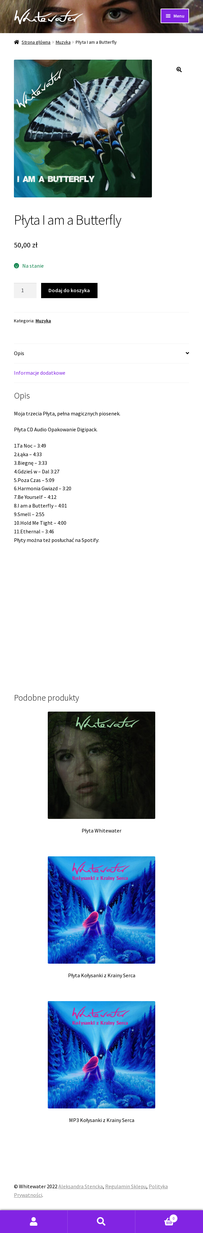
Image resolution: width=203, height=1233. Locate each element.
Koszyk (156, 1217)
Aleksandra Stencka (80, 1186)
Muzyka (63, 42)
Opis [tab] (19, 353)
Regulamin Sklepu (125, 1186)
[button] (179, 69)
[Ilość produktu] (25, 290)
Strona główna (36, 42)
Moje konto (34, 1221)
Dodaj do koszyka (69, 290)
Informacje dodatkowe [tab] (39, 372)
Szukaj (101, 1221)
